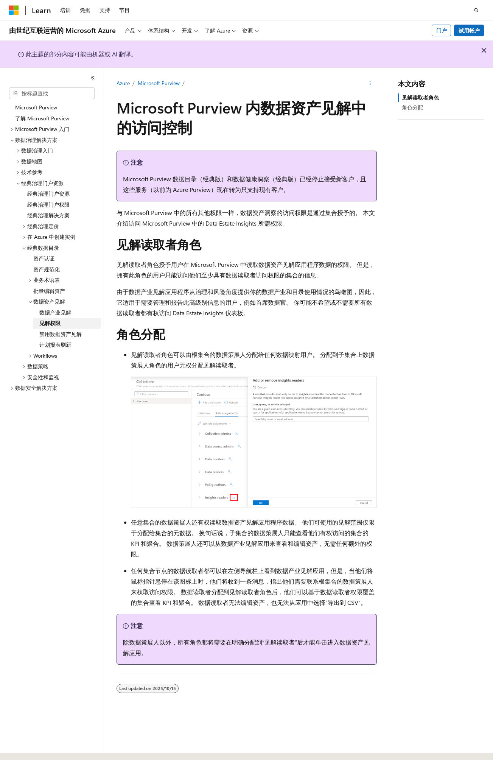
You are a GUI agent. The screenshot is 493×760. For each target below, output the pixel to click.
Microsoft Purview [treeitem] (36, 107)
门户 (441, 30)
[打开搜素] (476, 10)
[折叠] (93, 77)
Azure (123, 83)
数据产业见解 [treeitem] (55, 312)
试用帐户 (469, 30)
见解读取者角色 (420, 97)
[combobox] (52, 93)
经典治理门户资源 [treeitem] (48, 193)
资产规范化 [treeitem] (46, 269)
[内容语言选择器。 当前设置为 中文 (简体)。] (30, 747)
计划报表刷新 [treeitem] (55, 344)
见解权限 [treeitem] (50, 323)
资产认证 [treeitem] (43, 258)
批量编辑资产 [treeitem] (49, 290)
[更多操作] (369, 84)
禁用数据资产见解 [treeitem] (60, 334)
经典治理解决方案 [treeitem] (48, 215)
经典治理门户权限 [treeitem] (48, 204)
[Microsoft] (14, 10)
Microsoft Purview (159, 83)
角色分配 (412, 107)
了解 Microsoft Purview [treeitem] (42, 118)
